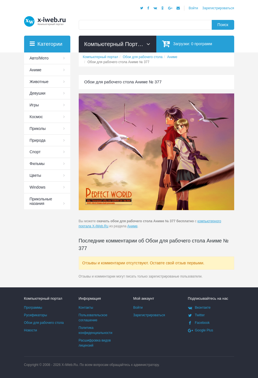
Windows (38, 187)
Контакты (86, 308)
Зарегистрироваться (218, 8)
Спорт (35, 152)
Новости (30, 330)
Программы (33, 308)
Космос (36, 116)
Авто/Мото (39, 58)
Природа (38, 140)
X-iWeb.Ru (70, 365)
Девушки (38, 93)
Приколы (38, 128)
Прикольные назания (41, 201)
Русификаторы (35, 315)
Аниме (132, 226)
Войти (193, 8)
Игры (34, 105)
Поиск (222, 24)
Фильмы (37, 163)
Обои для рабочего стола (44, 323)
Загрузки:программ (187, 44)
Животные (39, 81)
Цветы (35, 175)
